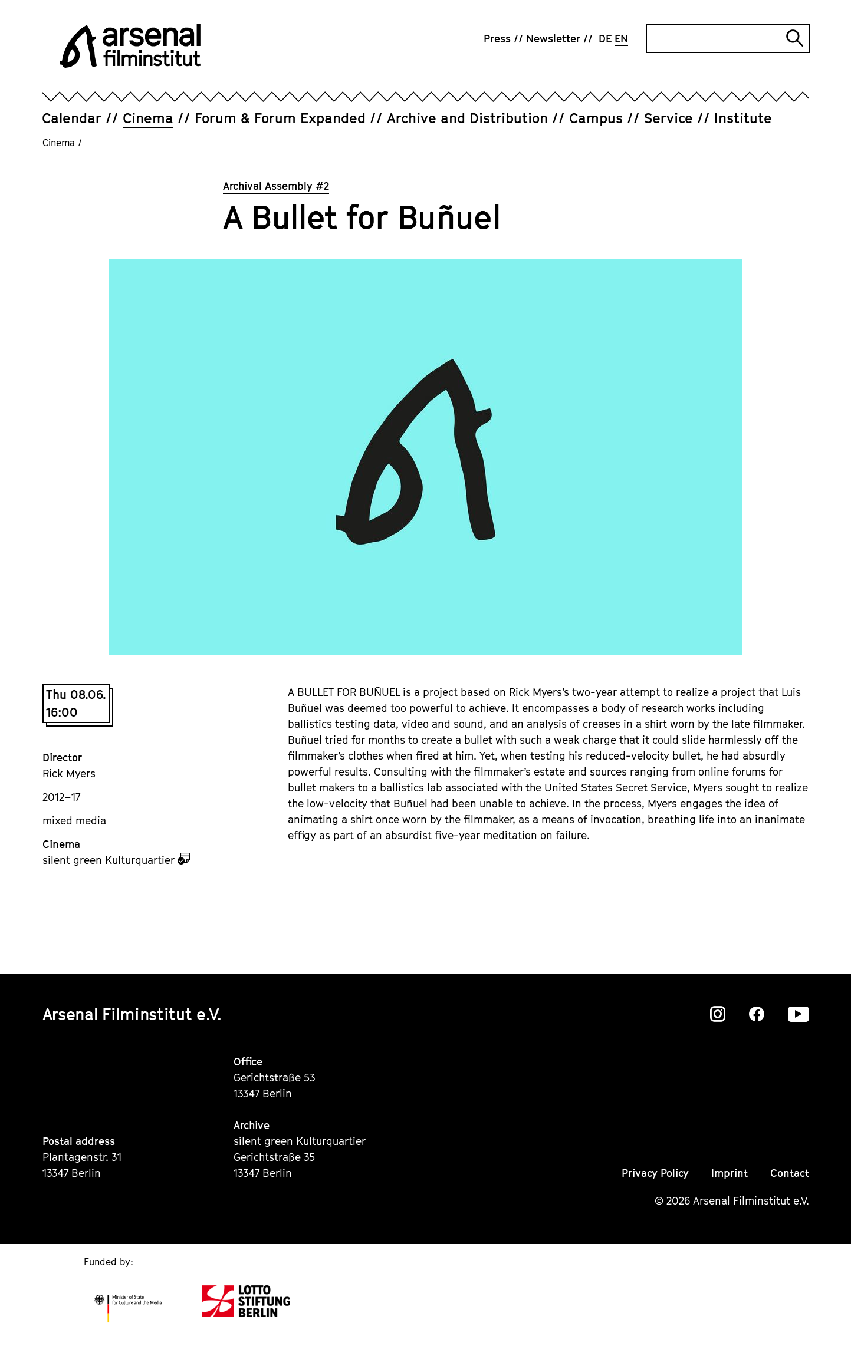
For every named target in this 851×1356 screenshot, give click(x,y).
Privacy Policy (655, 1173)
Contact (789, 1173)
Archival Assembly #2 (276, 186)
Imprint (729, 1173)
